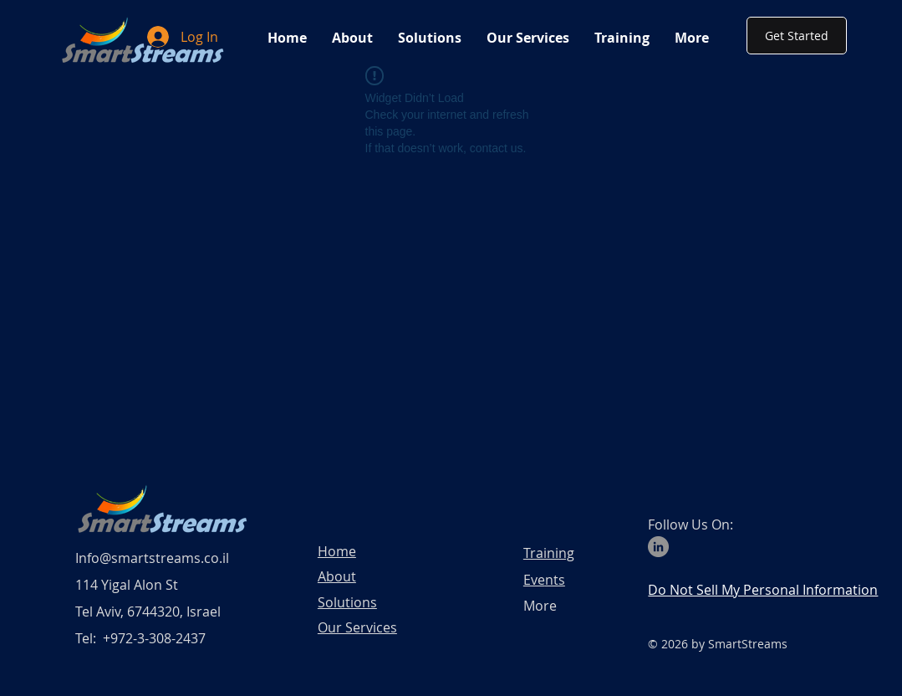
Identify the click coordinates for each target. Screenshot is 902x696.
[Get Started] (797, 35)
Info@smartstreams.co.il (152, 558)
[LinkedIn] (658, 546)
